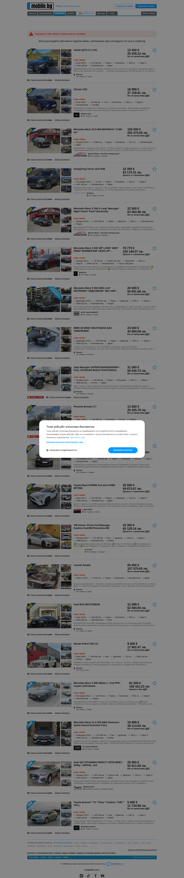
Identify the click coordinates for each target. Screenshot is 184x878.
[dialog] (92, 439)
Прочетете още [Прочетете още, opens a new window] (77, 437)
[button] (92, 442)
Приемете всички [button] (123, 450)
